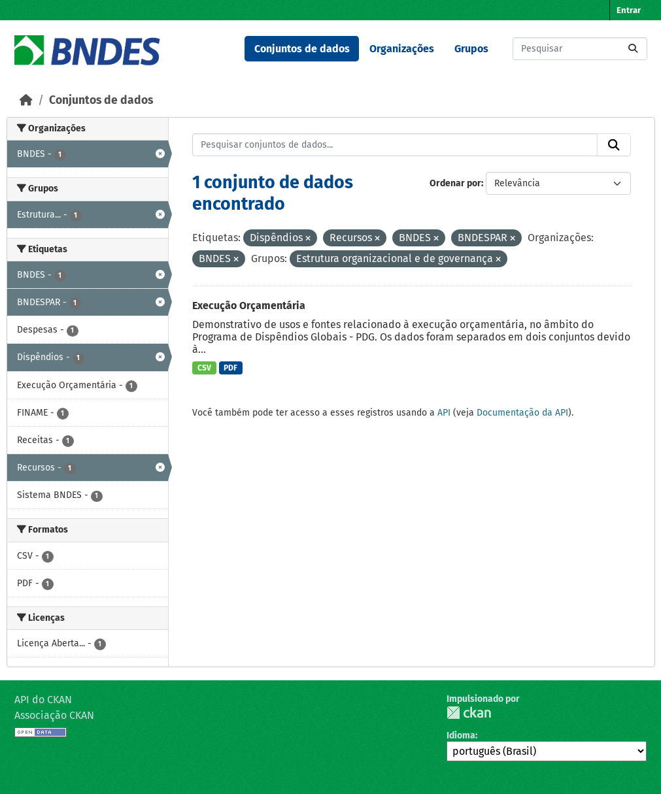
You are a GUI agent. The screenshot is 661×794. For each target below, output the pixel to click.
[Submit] (633, 48)
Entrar (629, 10)
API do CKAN (43, 699)
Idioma (461, 735)
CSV (204, 367)
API (443, 412)
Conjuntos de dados (302, 48)
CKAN (469, 713)
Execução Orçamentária (248, 305)
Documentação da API (522, 412)
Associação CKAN (54, 715)
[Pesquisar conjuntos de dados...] (580, 48)
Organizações (401, 48)
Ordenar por (455, 183)
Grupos (471, 48)
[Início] (26, 100)
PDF (230, 367)
